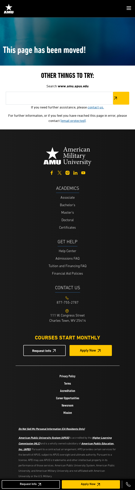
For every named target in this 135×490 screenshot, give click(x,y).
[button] (129, 8)
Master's (67, 213)
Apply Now (88, 484)
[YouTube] (83, 172)
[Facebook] (52, 172)
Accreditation (67, 391)
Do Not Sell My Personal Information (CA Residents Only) (51, 428)
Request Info (28, 484)
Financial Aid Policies (67, 274)
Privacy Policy (67, 376)
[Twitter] (60, 172)
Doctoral (67, 220)
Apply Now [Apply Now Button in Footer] (88, 350)
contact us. (96, 107)
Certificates (67, 228)
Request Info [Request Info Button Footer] (41, 351)
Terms (67, 383)
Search (121, 98)
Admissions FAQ (67, 259)
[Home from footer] (68, 156)
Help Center (67, 251)
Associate (67, 198)
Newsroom (67, 405)
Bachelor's (67, 205)
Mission (67, 413)
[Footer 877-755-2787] (68, 302)
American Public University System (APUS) (43, 437)
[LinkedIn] (75, 172)
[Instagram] (67, 172)
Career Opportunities (67, 398)
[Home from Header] (8, 8)
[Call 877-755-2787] (128, 484)
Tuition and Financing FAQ (67, 266)
